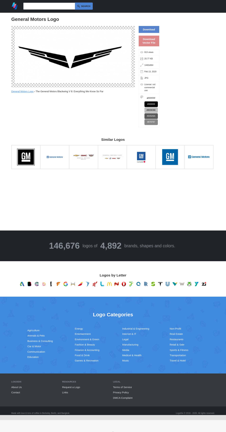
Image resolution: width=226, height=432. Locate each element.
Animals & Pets (36, 335)
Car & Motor (34, 346)
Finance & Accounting (87, 350)
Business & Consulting (40, 341)
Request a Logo (71, 387)
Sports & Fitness (179, 350)
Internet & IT (129, 333)
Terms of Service (122, 387)
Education (33, 357)
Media (125, 350)
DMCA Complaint (123, 397)
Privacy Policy (121, 392)
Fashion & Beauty (85, 344)
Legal (125, 339)
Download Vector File (149, 41)
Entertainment (83, 333)
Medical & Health (131, 355)
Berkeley (46, 413)
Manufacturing (130, 344)
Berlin (53, 413)
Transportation (178, 355)
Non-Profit (175, 328)
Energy (79, 328)
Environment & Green (87, 339)
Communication (36, 351)
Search (85, 6)
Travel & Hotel (178, 360)
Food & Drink (82, 355)
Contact (15, 392)
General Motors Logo (22, 91)
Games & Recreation (86, 360)
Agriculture (33, 330)
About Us (16, 387)
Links (65, 392)
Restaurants (176, 339)
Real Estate (176, 333)
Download (149, 29)
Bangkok (65, 413)
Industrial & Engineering (135, 328)
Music (125, 360)
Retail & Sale (177, 344)
